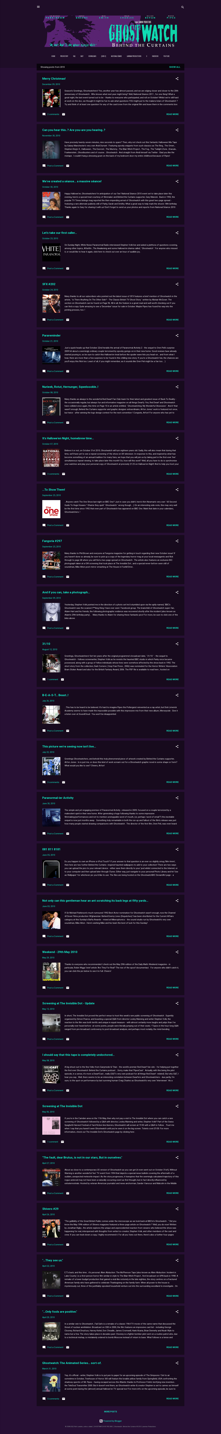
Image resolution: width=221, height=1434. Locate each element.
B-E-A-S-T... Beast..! (55, 695)
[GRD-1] (103, 56)
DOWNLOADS (92, 56)
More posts (110, 1412)
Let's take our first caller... (59, 232)
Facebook (155, 56)
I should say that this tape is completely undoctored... (78, 1055)
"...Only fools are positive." (59, 1311)
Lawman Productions (134, 56)
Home (53, 56)
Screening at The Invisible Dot (62, 1106)
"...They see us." (52, 1260)
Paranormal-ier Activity (58, 798)
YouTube (166, 56)
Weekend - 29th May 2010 (59, 952)
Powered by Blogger (110, 1421)
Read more (172, 114)
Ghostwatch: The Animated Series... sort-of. (71, 1363)
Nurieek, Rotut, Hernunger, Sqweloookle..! (70, 387)
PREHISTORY (64, 56)
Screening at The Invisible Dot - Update (68, 1003)
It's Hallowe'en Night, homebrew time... (68, 438)
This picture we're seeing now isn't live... (69, 746)
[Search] (182, 7)
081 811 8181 (51, 849)
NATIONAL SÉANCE (116, 56)
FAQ (74, 56)
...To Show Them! (53, 489)
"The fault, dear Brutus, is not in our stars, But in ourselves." (82, 1157)
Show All (174, 67)
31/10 (46, 644)
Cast (81, 56)
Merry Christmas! (54, 78)
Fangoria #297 (52, 541)
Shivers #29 (50, 1209)
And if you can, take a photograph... (66, 592)
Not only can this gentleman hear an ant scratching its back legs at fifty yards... (95, 900)
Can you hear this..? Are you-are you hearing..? (73, 130)
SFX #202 (48, 284)
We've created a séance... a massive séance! (71, 181)
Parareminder (51, 335)
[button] (177, 79)
